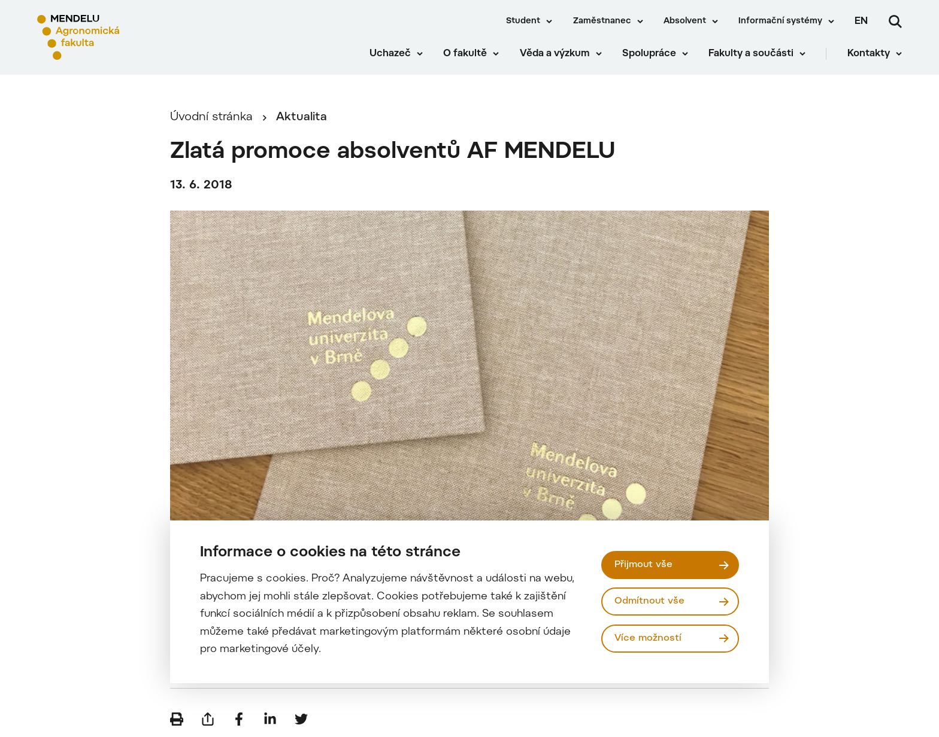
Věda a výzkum (555, 54)
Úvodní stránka (211, 117)
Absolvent (685, 21)
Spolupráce (649, 54)
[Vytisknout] (176, 719)
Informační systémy (780, 21)
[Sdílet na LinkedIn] (270, 719)
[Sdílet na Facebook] (239, 719)
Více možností (647, 638)
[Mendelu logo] (107, 37)
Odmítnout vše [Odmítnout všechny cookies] (649, 601)
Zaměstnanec (602, 21)
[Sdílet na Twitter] (301, 719)
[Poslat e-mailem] (207, 719)
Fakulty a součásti (750, 54)
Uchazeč (390, 54)
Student (523, 21)
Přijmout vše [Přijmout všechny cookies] (643, 565)
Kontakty (868, 54)
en (861, 21)
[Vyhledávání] (895, 21)
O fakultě (465, 54)
